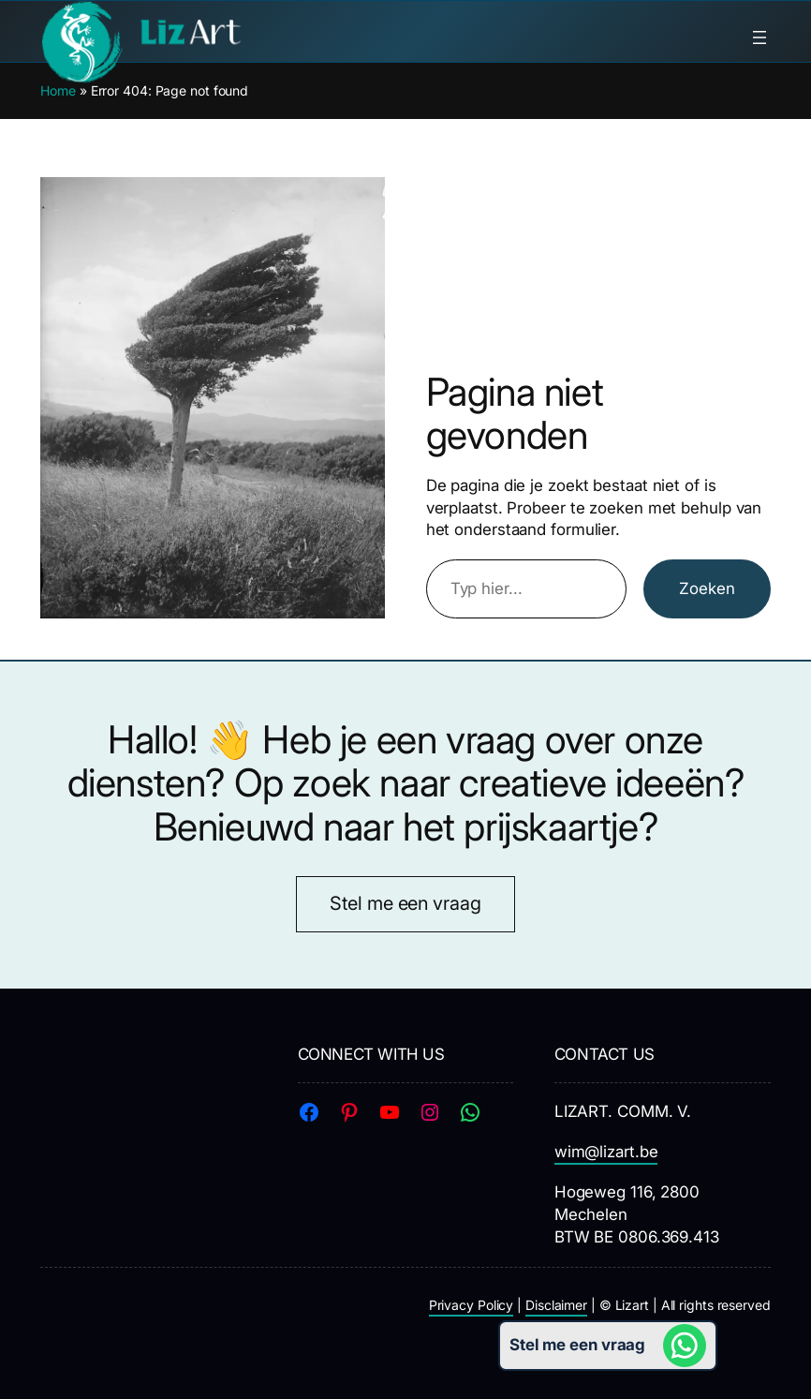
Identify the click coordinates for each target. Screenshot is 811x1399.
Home (58, 90)
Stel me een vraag (405, 903)
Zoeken (707, 588)
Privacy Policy (471, 1305)
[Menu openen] (759, 37)
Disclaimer (556, 1305)
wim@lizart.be (606, 1151)
